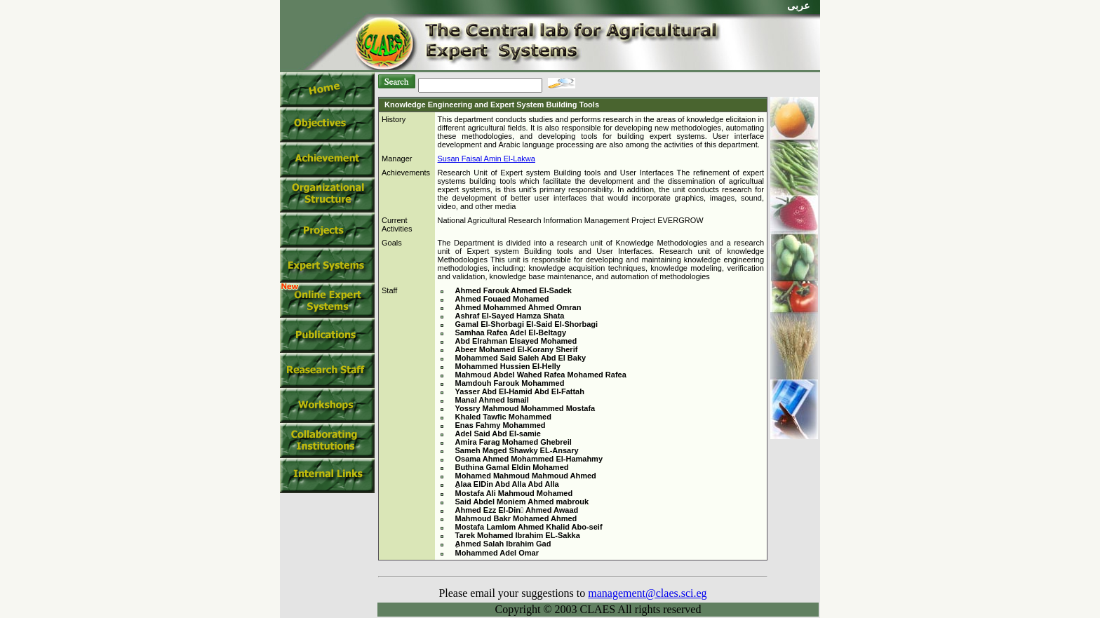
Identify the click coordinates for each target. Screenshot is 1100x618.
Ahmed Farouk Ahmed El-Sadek (513, 290)
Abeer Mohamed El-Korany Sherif (516, 349)
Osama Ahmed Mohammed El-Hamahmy (529, 459)
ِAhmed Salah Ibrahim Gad (503, 543)
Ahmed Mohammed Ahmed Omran (518, 307)
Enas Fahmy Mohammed (500, 425)
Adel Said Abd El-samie (498, 433)
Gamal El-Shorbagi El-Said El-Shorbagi (526, 324)
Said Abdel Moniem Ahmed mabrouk (522, 501)
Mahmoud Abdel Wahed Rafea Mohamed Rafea (540, 374)
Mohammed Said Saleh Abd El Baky (520, 358)
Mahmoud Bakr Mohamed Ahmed (516, 518)
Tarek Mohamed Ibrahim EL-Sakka (517, 535)
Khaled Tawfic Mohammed (503, 416)
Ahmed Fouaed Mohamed (502, 299)
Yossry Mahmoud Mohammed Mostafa (525, 408)
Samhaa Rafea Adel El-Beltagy (511, 332)
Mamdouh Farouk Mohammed (510, 383)
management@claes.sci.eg (647, 593)
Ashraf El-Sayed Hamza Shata (510, 315)
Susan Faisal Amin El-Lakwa (486, 158)
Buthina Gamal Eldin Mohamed (512, 467)
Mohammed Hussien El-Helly (508, 366)
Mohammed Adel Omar (497, 553)
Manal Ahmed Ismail (492, 400)
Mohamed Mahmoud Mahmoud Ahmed (525, 475)
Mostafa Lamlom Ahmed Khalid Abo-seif (529, 527)
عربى (798, 5)
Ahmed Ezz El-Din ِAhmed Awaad (517, 510)
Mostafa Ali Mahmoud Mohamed (514, 493)
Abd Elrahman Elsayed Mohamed (516, 341)
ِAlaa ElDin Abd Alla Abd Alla (507, 484)
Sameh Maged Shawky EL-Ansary (517, 450)
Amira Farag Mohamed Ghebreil (513, 442)
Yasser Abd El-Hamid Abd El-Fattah (519, 391)
